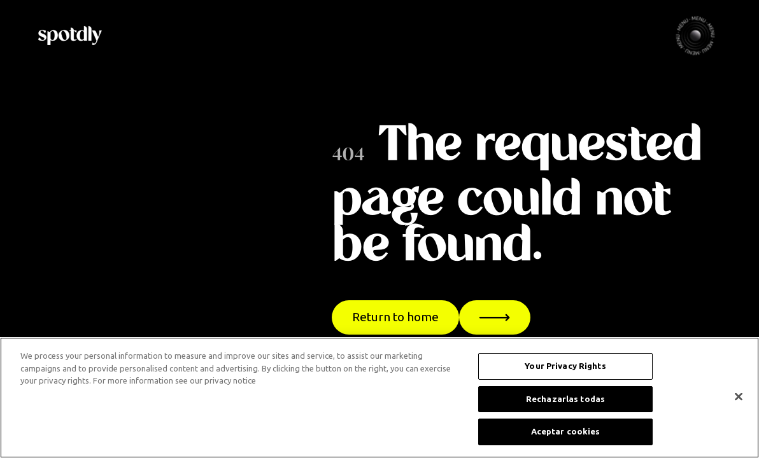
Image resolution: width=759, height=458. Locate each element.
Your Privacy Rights (565, 365)
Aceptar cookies (565, 431)
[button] (695, 35)
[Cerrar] (739, 397)
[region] (379, 397)
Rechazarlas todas (565, 398)
